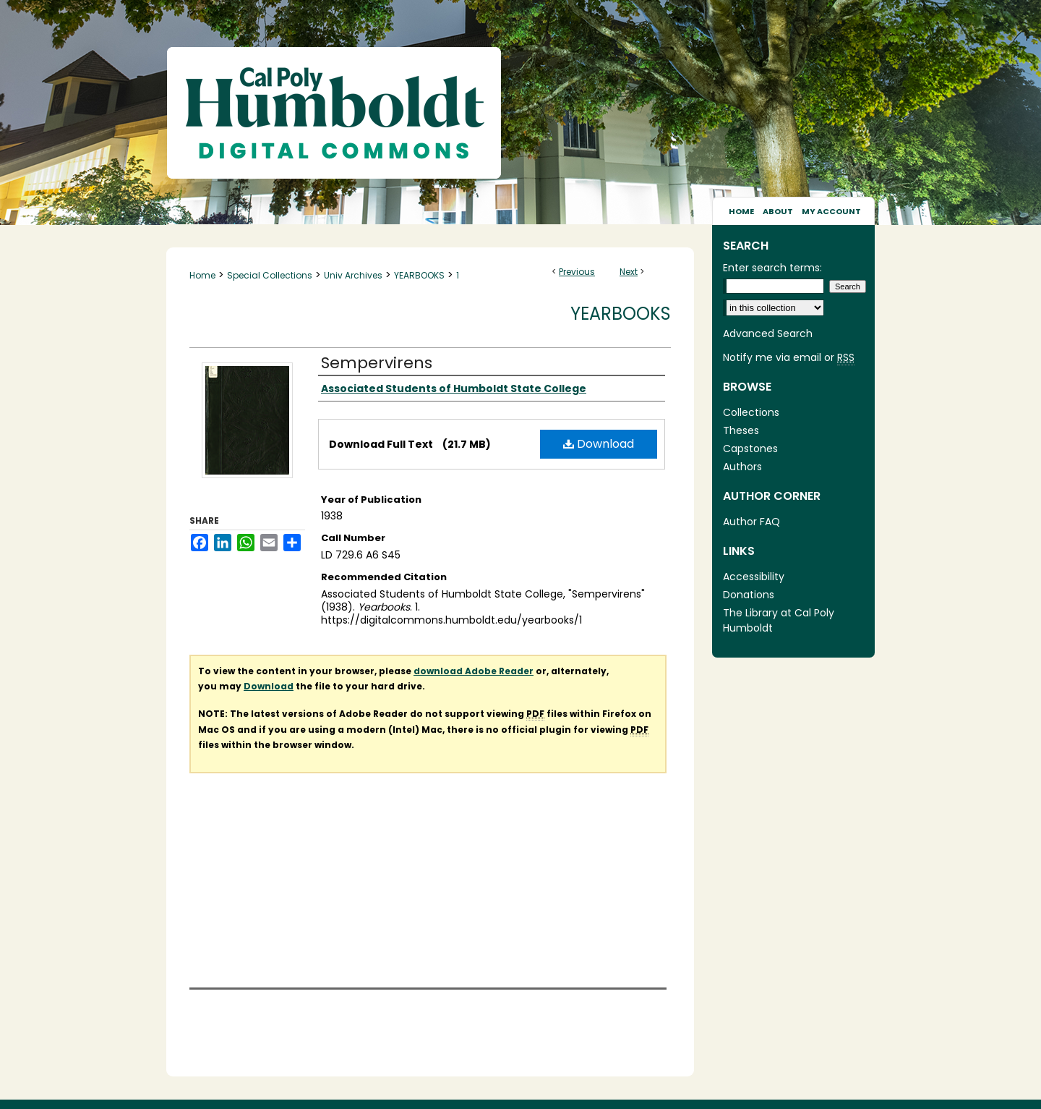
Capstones (750, 448)
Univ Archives (353, 275)
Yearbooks (620, 314)
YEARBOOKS (419, 275)
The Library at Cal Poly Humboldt (778, 620)
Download (598, 443)
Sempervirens (376, 363)
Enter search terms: (772, 267)
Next (629, 271)
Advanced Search (768, 333)
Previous (577, 271)
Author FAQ (751, 521)
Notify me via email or (788, 357)
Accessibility (753, 576)
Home (202, 275)
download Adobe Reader (474, 671)
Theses (741, 430)
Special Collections (269, 275)
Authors (742, 466)
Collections (751, 412)
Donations (748, 594)
